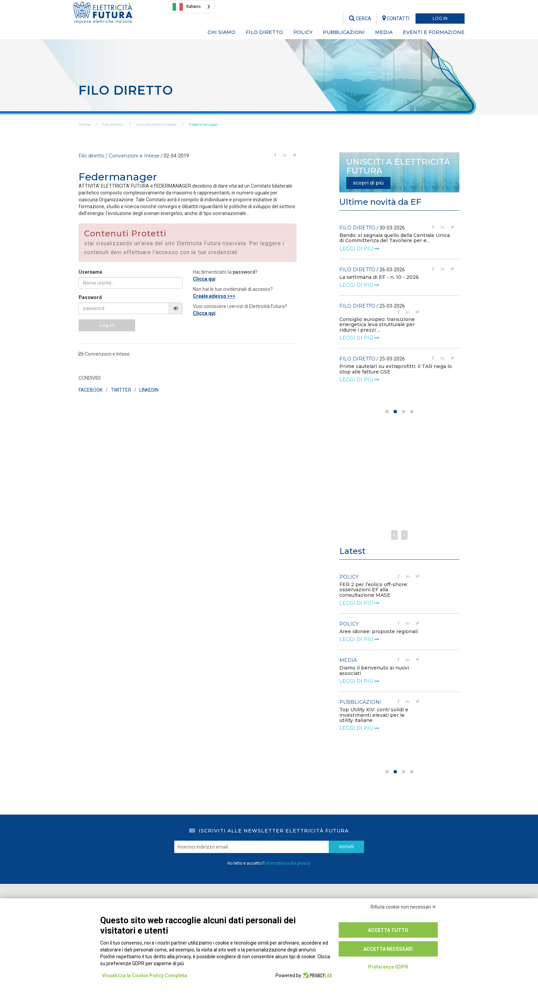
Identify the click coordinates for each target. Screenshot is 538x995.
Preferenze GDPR (388, 967)
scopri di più (368, 183)
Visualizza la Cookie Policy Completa (144, 975)
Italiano (187, 7)
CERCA (360, 18)
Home (85, 124)
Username (90, 272)
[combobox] (192, 6)
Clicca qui (204, 279)
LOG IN (440, 18)
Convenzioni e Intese (156, 124)
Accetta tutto (388, 930)
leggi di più (359, 243)
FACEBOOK (91, 390)
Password (90, 297)
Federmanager (203, 124)
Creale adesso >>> (214, 296)
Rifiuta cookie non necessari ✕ (403, 907)
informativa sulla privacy (287, 863)
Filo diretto (112, 124)
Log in (107, 325)
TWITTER (121, 390)
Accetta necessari (388, 949)
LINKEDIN (149, 390)
